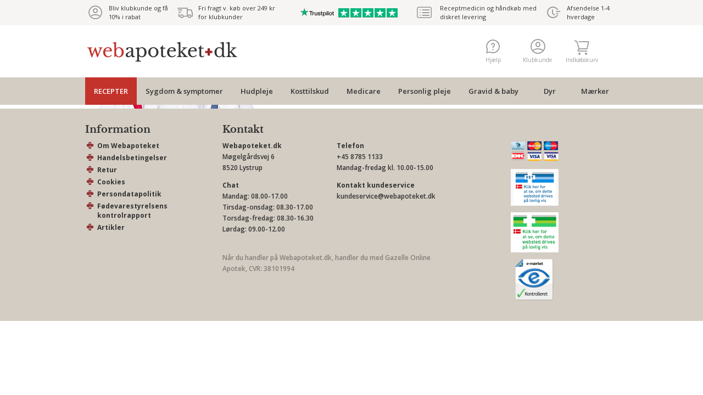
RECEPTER (111, 91)
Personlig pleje (424, 91)
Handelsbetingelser (132, 157)
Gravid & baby (493, 91)
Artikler (111, 227)
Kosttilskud (310, 91)
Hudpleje (257, 91)
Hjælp (493, 51)
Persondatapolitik (129, 194)
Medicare (364, 91)
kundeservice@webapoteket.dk (386, 196)
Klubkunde (537, 51)
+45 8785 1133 (360, 156)
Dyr (550, 91)
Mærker (595, 91)
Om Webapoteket (128, 145)
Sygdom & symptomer (184, 91)
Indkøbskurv (582, 51)
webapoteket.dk (162, 52)
